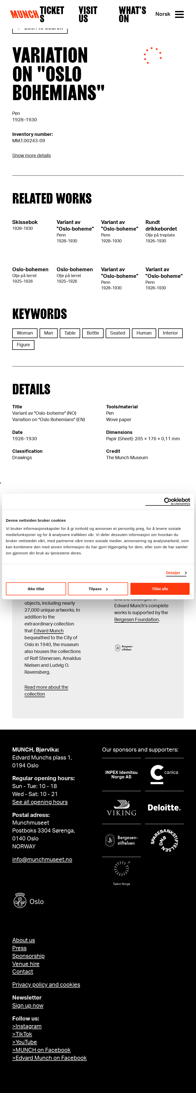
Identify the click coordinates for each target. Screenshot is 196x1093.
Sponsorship (28, 956)
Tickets (52, 14)
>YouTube (24, 1042)
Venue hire (26, 964)
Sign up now (27, 1005)
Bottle (93, 333)
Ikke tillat (36, 589)
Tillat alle (160, 589)
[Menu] (179, 14)
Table (70, 333)
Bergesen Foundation (136, 619)
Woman (25, 333)
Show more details (31, 155)
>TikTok (22, 1034)
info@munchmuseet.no (42, 859)
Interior (170, 333)
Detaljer (173, 573)
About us (23, 940)
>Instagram (27, 1026)
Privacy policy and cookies (46, 985)
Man (48, 333)
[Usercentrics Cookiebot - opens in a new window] (167, 501)
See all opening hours (40, 802)
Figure (23, 345)
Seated (117, 333)
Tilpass (98, 589)
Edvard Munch (49, 631)
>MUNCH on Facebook (41, 1050)
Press (19, 948)
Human (144, 333)
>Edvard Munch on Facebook (49, 1058)
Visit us (88, 14)
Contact (22, 972)
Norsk (162, 14)
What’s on (132, 14)
